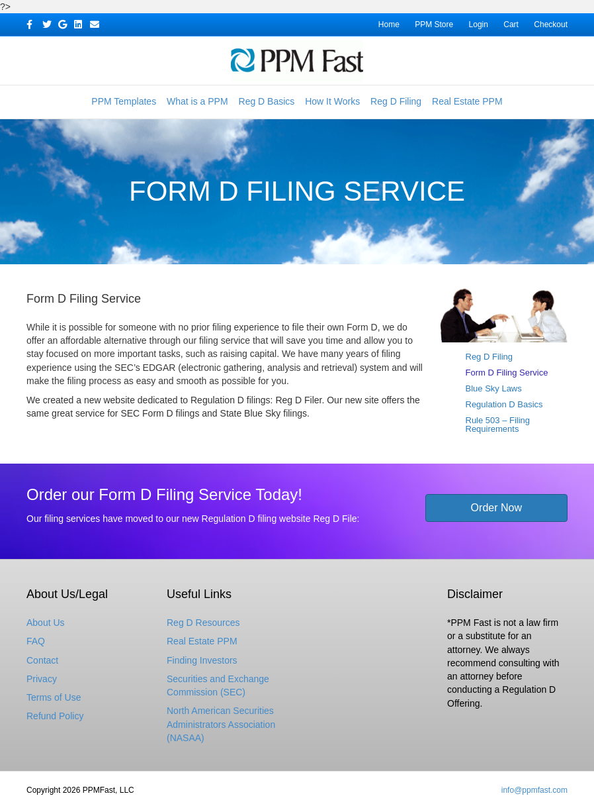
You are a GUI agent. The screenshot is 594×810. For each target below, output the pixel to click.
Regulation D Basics (504, 404)
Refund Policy (54, 716)
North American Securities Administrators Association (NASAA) (221, 724)
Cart (511, 24)
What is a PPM (197, 101)
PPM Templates (123, 101)
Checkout (551, 24)
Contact (42, 660)
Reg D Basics (267, 101)
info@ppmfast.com (534, 790)
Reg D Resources (203, 622)
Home (389, 24)
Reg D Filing (395, 101)
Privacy (41, 679)
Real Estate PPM (467, 101)
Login (478, 24)
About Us (45, 622)
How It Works (332, 101)
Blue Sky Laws (494, 388)
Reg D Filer (298, 400)
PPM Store (434, 24)
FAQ (35, 641)
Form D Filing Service (507, 373)
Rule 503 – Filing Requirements (498, 424)
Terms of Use (53, 697)
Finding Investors (202, 660)
